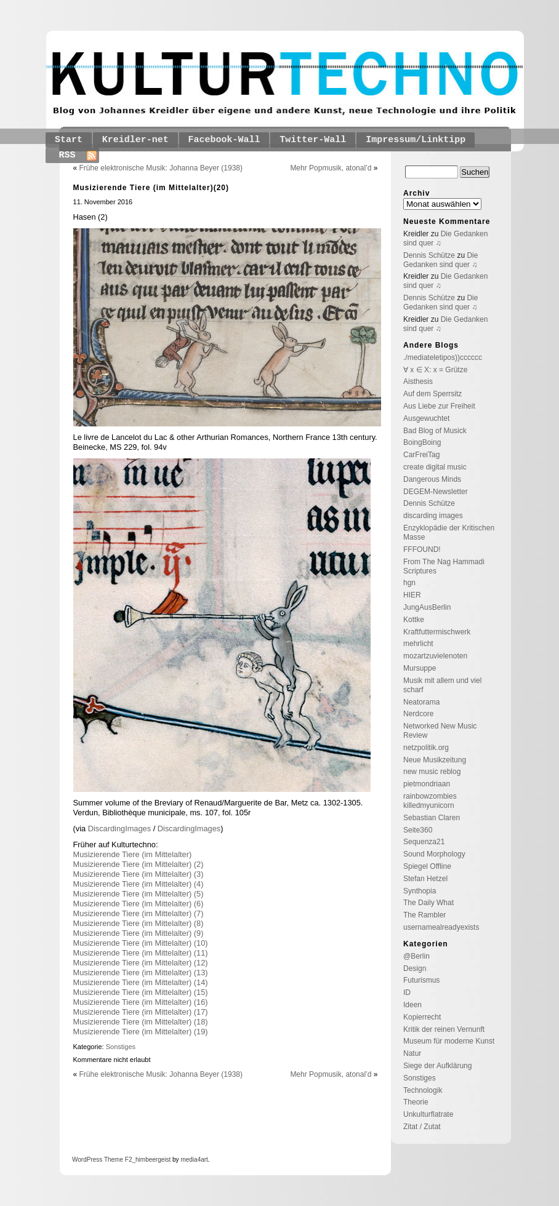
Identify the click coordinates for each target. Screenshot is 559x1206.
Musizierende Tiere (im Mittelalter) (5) (138, 893)
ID (407, 992)
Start (68, 140)
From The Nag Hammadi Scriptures (444, 566)
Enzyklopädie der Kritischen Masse (448, 532)
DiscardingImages (120, 828)
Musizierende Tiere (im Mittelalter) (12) (140, 962)
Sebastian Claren (431, 817)
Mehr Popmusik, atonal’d (330, 168)
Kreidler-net (135, 140)
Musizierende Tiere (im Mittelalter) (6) (138, 903)
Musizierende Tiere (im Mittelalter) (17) (140, 1011)
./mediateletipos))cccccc (442, 357)
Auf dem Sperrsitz (432, 393)
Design (414, 968)
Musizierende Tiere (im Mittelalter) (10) (140, 943)
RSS (67, 155)
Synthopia (419, 891)
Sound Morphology (434, 854)
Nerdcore (418, 713)
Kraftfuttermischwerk (436, 632)
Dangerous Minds (432, 479)
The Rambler (424, 915)
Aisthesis (418, 381)
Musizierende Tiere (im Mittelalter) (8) (138, 923)
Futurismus (421, 980)
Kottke (413, 619)
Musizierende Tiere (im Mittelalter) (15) (140, 992)
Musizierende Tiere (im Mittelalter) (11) (140, 952)
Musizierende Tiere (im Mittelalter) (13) (140, 972)
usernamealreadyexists (441, 927)
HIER (412, 595)
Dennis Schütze (429, 255)
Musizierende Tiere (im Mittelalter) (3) (138, 874)
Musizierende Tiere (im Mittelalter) (132, 854)
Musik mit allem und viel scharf (442, 685)
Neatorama (421, 702)
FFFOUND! (422, 549)
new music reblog (431, 771)
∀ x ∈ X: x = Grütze (435, 369)
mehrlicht (418, 643)
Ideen (412, 1004)
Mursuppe (419, 668)
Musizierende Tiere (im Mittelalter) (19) (140, 1031)
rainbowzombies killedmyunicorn (430, 801)
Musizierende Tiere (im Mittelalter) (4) (138, 884)
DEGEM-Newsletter (435, 491)
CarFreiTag (421, 454)
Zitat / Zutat (422, 1126)
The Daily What (428, 902)
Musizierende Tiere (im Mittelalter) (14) (140, 982)
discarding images (433, 515)
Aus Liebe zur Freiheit (439, 406)
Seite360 (417, 830)
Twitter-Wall (313, 140)
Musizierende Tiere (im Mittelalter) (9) (138, 933)
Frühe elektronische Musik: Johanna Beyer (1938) (161, 168)
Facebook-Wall (224, 140)
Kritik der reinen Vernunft (444, 1029)
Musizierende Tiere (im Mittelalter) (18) (140, 1021)
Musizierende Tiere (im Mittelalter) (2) (138, 864)
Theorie (415, 1102)
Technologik (422, 1090)
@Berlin (416, 956)
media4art (193, 1159)
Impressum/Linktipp (415, 140)
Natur (412, 1053)
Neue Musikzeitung (434, 760)
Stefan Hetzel (425, 878)
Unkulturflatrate (428, 1114)
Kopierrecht (422, 1017)
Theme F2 (117, 1159)
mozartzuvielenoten (435, 656)
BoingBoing (422, 442)
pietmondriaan (426, 784)
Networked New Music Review (440, 731)
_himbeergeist (151, 1159)
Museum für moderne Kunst (448, 1041)
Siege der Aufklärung (437, 1065)
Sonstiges (120, 1046)
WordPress (87, 1159)
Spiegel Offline (427, 866)
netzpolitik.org (426, 747)
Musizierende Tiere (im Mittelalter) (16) (140, 1002)
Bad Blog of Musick (435, 430)
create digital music (435, 467)
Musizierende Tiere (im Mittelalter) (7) (138, 913)
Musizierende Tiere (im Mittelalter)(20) (151, 187)
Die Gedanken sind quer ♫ (440, 260)
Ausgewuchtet (426, 418)
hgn (409, 582)
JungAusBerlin (427, 607)
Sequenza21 (423, 841)
